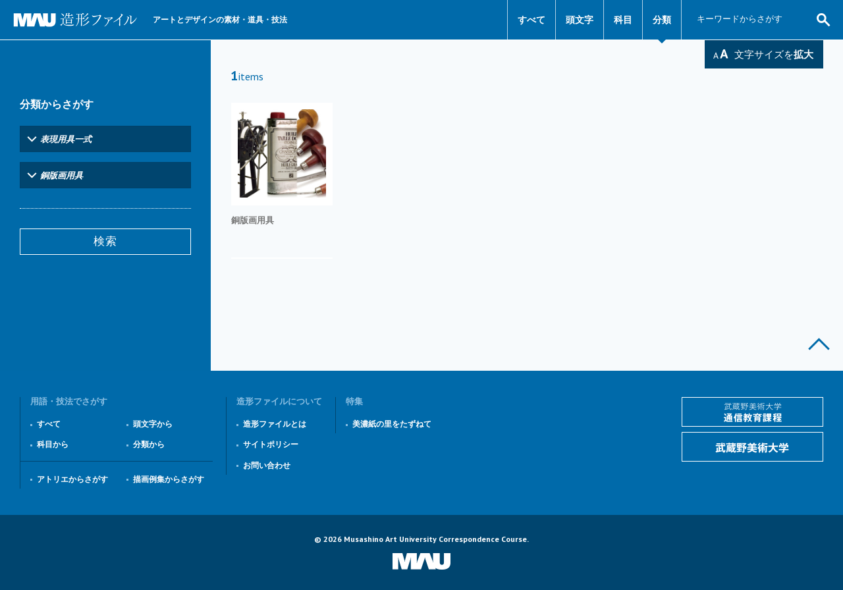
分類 (662, 20)
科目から (52, 444)
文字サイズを (773, 54)
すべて (531, 20)
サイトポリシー (270, 444)
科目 (623, 20)
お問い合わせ (266, 465)
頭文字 (579, 20)
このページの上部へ (819, 344)
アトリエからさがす (72, 479)
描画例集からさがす (168, 479)
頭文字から (153, 424)
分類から (149, 444)
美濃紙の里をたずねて (391, 424)
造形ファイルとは (274, 424)
